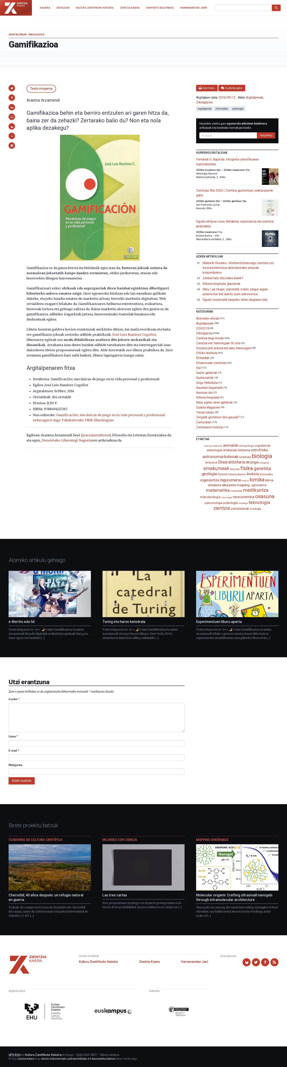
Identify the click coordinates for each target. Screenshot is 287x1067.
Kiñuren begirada (207, 397)
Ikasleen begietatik (209, 388)
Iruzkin (14, 699)
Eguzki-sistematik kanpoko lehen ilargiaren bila (234, 300)
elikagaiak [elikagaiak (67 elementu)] (264, 462)
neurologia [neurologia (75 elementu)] (226, 497)
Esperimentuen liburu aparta (219, 622)
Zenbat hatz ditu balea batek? (222, 278)
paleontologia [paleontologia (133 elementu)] (213, 503)
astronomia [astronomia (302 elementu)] (212, 456)
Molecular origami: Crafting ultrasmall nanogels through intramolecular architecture (234, 897)
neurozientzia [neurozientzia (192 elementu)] (243, 497)
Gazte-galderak (206, 373)
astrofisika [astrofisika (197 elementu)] (259, 450)
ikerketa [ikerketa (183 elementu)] (253, 474)
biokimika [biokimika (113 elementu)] (245, 457)
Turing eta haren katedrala (123, 622)
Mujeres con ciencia (119, 840)
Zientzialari (203, 422)
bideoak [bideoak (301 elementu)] (231, 456)
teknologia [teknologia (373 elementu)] (259, 502)
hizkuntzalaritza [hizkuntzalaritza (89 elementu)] (237, 474)
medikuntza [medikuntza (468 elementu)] (255, 490)
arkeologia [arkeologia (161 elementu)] (214, 450)
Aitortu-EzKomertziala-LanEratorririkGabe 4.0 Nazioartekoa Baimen (78, 1058)
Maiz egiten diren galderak (214, 402)
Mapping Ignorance (212, 840)
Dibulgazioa (36, 34)
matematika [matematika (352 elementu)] (218, 490)
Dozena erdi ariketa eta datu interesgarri (223, 348)
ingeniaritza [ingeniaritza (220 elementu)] (209, 480)
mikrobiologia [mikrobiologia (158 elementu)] (210, 497)
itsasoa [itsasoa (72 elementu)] (245, 480)
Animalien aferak (207, 318)
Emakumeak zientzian (211, 363)
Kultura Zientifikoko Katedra (98, 962)
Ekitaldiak (202, 358)
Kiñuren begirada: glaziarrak (221, 284)
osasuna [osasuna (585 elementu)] (264, 496)
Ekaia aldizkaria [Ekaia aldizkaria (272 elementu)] (231, 462)
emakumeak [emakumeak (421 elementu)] (216, 468)
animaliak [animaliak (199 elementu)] (230, 445)
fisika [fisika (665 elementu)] (246, 468)
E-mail (14, 750)
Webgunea (15, 765)
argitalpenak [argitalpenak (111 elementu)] (262, 445)
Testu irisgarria (41, 88)
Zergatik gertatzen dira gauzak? (218, 417)
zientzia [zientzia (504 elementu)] (221, 508)
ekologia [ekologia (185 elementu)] (252, 462)
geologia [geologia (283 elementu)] (209, 473)
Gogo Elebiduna (207, 383)
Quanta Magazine (208, 407)
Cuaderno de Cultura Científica (35, 840)
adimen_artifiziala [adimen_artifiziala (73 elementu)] (213, 446)
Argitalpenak (18, 34)
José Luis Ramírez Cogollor (134, 335)
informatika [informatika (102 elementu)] (266, 474)
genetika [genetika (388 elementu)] (262, 468)
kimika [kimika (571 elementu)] (257, 480)
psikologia (237, 108)
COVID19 (202, 328)
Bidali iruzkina (21, 781)
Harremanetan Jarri (194, 962)
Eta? (199, 368)
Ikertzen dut (204, 392)
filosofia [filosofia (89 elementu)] (235, 469)
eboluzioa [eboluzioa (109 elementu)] (211, 462)
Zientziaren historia (209, 427)
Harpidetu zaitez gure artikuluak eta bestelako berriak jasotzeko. (233, 125)
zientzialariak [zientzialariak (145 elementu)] (240, 509)
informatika (222, 108)
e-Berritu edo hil (21, 622)
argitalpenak (204, 108)
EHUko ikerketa (206, 353)
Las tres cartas (114, 895)
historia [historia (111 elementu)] (222, 474)
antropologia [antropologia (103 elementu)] (246, 445)
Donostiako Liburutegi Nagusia (67, 440)
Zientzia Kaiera (149, 962)
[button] (12, 88)
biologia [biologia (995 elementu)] (262, 456)
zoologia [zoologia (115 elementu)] (255, 508)
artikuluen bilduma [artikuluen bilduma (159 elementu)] (236, 450)
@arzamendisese (95, 435)
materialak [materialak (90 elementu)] (236, 490)
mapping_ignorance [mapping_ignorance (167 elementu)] (251, 485)
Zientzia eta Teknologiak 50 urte (218, 343)
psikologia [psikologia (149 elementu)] (230, 503)
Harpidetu (266, 135)
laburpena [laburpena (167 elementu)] (229, 485)
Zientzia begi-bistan (210, 338)
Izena (13, 736)
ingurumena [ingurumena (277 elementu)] (230, 480)
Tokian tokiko (205, 412)
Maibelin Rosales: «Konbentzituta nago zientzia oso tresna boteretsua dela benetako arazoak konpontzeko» (238, 267)
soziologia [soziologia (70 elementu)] (243, 503)
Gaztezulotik (204, 378)
